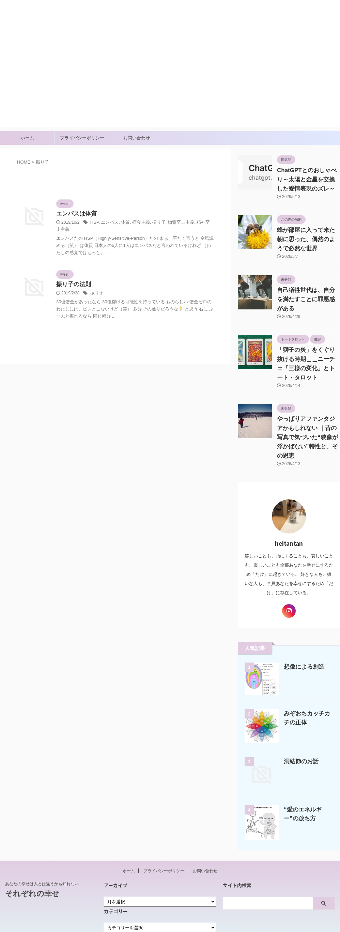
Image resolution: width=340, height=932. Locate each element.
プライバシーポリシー (82, 137)
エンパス (109, 223)
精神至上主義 (201, 223)
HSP (94, 223)
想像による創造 (302, 639)
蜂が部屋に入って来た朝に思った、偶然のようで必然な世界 (308, 239)
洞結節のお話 (299, 734)
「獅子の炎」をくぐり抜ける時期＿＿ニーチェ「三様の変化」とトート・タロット (308, 350)
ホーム (27, 137)
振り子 (154, 223)
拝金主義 (137, 223)
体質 (123, 223)
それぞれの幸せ (27, 19)
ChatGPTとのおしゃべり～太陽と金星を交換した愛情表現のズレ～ (308, 180)
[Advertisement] (170, 79)
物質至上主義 (175, 223)
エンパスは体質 (75, 214)
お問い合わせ (136, 137)
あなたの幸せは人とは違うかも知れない (42, 856)
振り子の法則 (72, 278)
